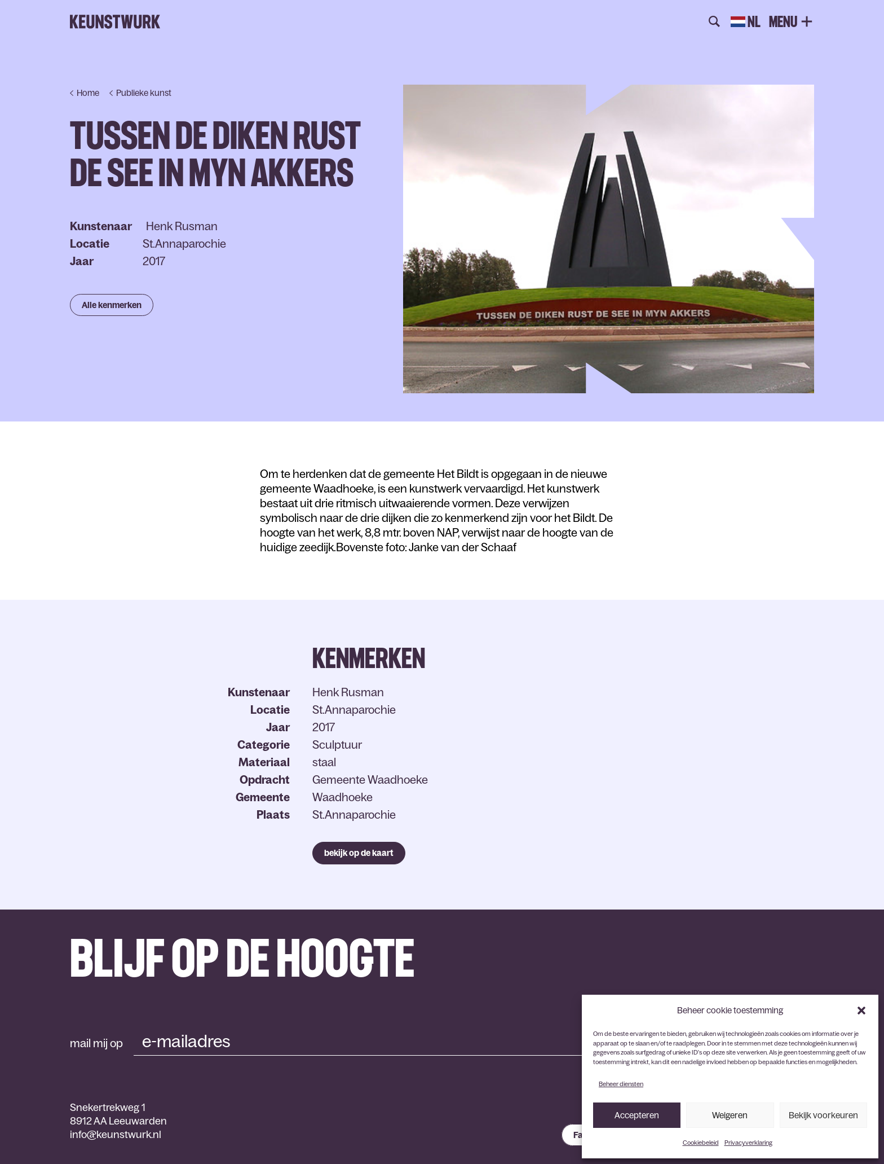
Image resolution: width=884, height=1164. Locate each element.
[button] (861, 1010)
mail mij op (96, 1043)
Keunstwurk (115, 22)
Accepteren (637, 1115)
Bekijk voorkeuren (823, 1115)
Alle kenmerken (112, 305)
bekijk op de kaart (359, 853)
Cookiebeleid (701, 1142)
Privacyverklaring (748, 1142)
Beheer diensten (621, 1083)
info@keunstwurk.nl (115, 1134)
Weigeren (730, 1115)
